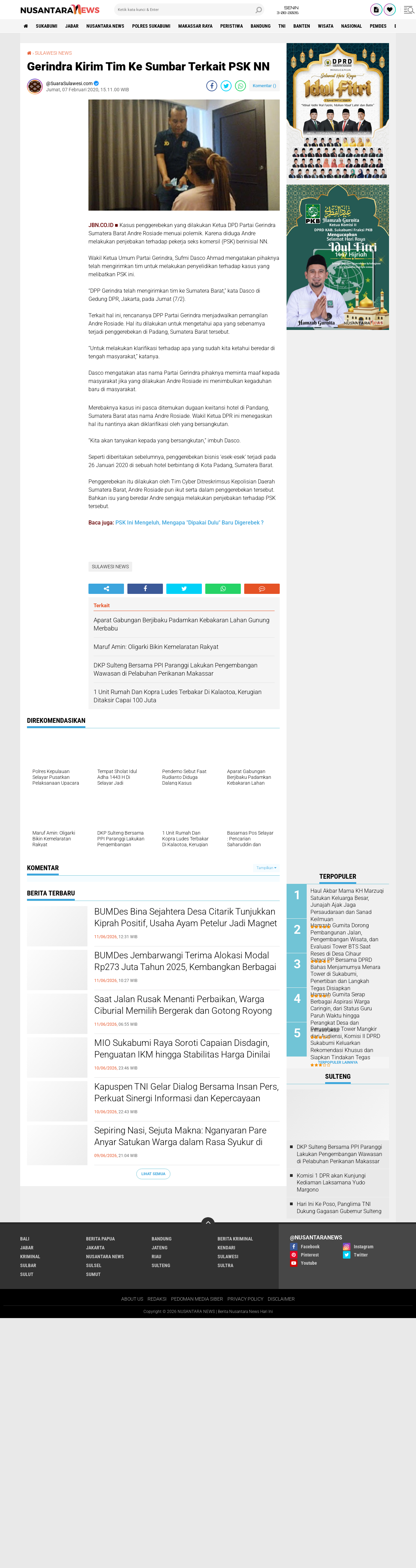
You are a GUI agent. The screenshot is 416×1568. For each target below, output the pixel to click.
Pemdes (378, 26)
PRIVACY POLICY (245, 1299)
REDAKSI (157, 1299)
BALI (24, 1238)
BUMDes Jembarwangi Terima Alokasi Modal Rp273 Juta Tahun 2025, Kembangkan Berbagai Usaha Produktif (185, 967)
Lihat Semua (153, 1174)
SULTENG (161, 1265)
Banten (301, 26)
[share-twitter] (226, 85)
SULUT (26, 1274)
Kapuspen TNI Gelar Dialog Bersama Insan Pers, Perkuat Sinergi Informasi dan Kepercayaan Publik (186, 1098)
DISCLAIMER (281, 1299)
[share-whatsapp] (240, 85)
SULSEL (93, 1265)
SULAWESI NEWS (53, 53)
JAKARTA (95, 1247)
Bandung (261, 26)
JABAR (72, 26)
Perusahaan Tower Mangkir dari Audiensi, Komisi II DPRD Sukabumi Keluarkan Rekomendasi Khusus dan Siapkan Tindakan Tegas (345, 1043)
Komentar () (264, 85)
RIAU (156, 1256)
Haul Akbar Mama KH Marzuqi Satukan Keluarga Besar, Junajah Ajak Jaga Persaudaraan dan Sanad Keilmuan (347, 905)
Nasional (351, 26)
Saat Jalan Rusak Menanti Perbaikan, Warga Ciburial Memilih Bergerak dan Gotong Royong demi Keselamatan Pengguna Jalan (183, 1010)
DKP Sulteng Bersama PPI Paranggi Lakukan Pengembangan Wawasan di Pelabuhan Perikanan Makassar (339, 1154)
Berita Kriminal (235, 1238)
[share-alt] (106, 589)
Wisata (325, 26)
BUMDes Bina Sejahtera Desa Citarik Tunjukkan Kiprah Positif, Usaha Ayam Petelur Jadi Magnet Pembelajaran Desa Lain (185, 923)
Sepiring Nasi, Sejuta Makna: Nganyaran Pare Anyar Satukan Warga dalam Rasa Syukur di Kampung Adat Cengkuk (180, 1142)
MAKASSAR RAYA (195, 26)
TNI (282, 26)
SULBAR (28, 1265)
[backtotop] (208, 1224)
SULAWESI (228, 1256)
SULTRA (225, 1265)
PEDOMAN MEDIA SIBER (197, 1299)
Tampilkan (266, 868)
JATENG (159, 1247)
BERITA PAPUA (100, 1238)
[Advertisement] (54, 202)
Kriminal (30, 1256)
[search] (189, 9)
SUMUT (93, 1274)
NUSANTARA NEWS (105, 26)
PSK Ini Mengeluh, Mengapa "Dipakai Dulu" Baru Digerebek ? (189, 522)
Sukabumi (46, 26)
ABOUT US (132, 1299)
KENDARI (226, 1247)
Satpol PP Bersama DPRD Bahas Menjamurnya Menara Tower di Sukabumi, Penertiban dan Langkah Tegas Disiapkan (345, 974)
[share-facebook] (211, 85)
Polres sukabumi (151, 26)
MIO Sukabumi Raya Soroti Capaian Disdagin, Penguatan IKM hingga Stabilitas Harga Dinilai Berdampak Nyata (182, 1054)
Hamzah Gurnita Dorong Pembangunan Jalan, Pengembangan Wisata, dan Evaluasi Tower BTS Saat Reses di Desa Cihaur (344, 939)
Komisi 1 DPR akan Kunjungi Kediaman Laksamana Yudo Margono (331, 1182)
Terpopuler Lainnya (338, 1062)
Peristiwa (231, 26)
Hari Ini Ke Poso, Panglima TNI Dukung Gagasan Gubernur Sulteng (339, 1207)
